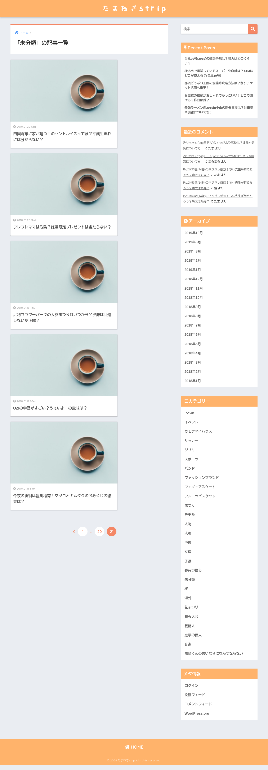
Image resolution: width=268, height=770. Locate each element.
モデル (189, 517)
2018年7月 (192, 326)
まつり (189, 508)
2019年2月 (192, 260)
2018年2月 (192, 373)
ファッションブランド (202, 480)
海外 (188, 602)
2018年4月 (192, 354)
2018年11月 (193, 288)
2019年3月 (192, 251)
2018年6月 (192, 335)
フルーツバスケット (200, 499)
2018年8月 (192, 317)
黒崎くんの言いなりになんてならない (214, 658)
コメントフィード (198, 709)
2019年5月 (192, 242)
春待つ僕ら (193, 574)
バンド (189, 471)
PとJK (189, 414)
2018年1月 (192, 382)
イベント (191, 424)
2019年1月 (192, 270)
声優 (188, 546)
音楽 (188, 649)
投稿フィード (195, 699)
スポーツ (191, 461)
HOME (134, 752)
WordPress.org (197, 718)
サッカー (191, 443)
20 (99, 301)
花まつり (191, 611)
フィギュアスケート (200, 489)
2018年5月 (192, 345)
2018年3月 (192, 364)
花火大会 (191, 620)
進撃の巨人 (193, 639)
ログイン (191, 690)
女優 (188, 555)
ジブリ (189, 452)
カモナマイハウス (198, 433)
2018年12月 (193, 279)
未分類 (189, 583)
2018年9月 (192, 307)
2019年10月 (193, 232)
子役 (188, 564)
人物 (188, 527)
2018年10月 (193, 298)
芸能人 (189, 630)
